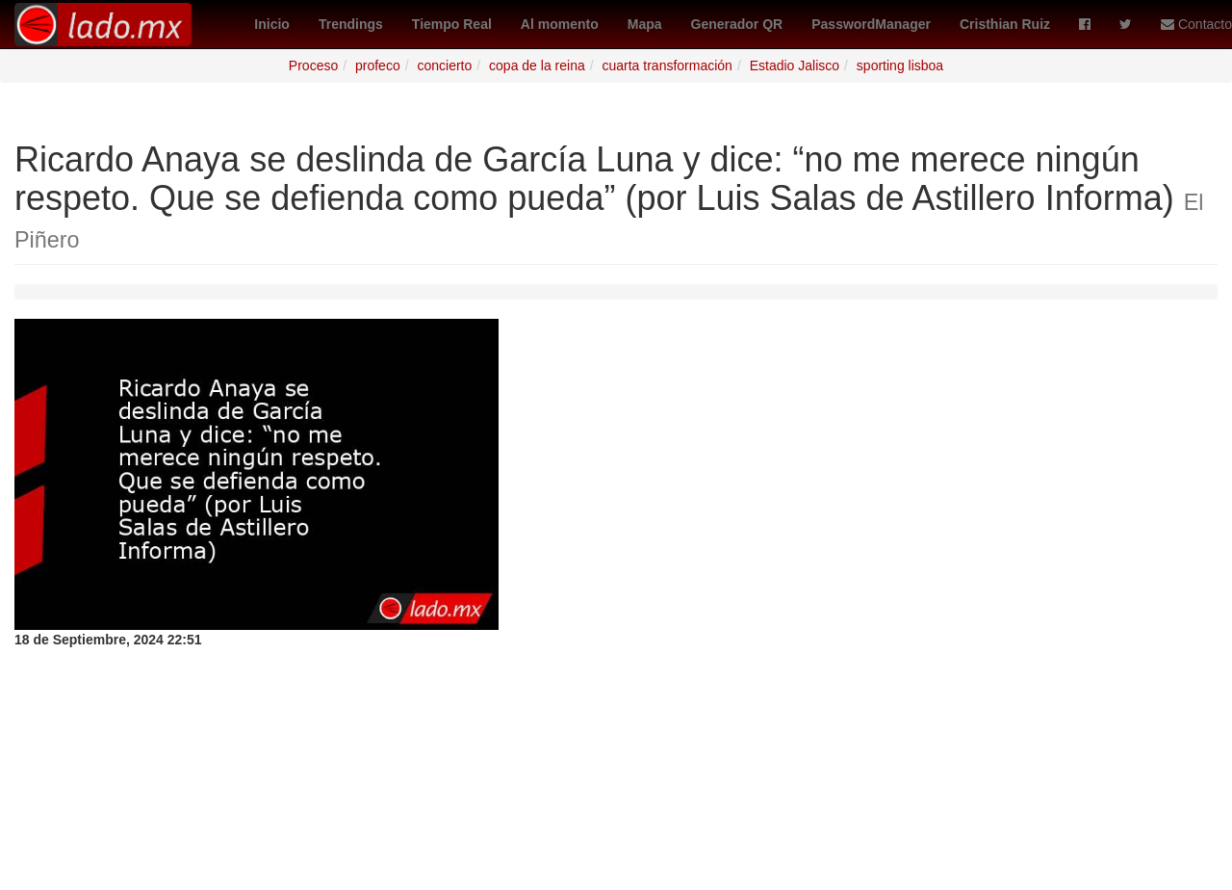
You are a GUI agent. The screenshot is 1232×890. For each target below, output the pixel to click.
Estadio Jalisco (794, 65)
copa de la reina (537, 65)
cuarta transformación (667, 65)
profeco (377, 65)
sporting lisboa (900, 65)
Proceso (313, 65)
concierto (444, 65)
